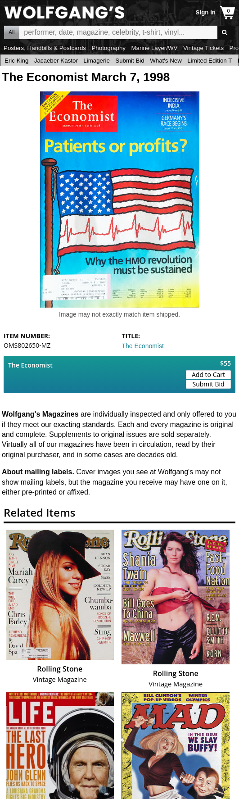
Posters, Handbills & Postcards (45, 48)
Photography (108, 48)
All (11, 32)
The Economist (143, 346)
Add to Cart (208, 374)
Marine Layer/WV (154, 48)
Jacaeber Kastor (56, 60)
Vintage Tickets (203, 48)
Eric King (16, 60)
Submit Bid (129, 60)
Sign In (206, 12)
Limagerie (96, 60)
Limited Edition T (209, 60)
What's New (166, 60)
